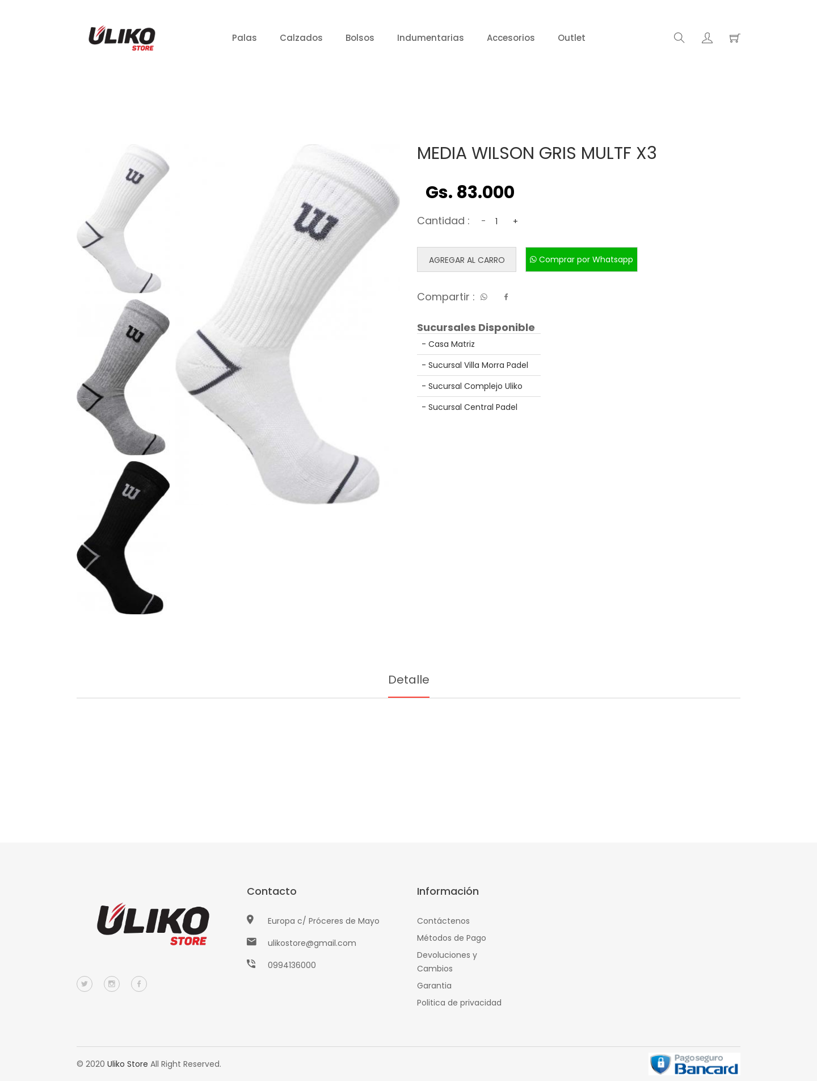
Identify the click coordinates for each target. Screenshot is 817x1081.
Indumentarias (430, 38)
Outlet (572, 38)
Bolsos (360, 38)
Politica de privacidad (459, 1002)
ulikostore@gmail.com (312, 943)
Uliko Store (127, 1064)
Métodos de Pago (451, 938)
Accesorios (511, 38)
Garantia (434, 985)
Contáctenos (443, 921)
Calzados (301, 38)
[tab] (123, 219)
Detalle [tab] (408, 680)
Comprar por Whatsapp (581, 259)
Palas (244, 38)
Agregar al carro (467, 260)
